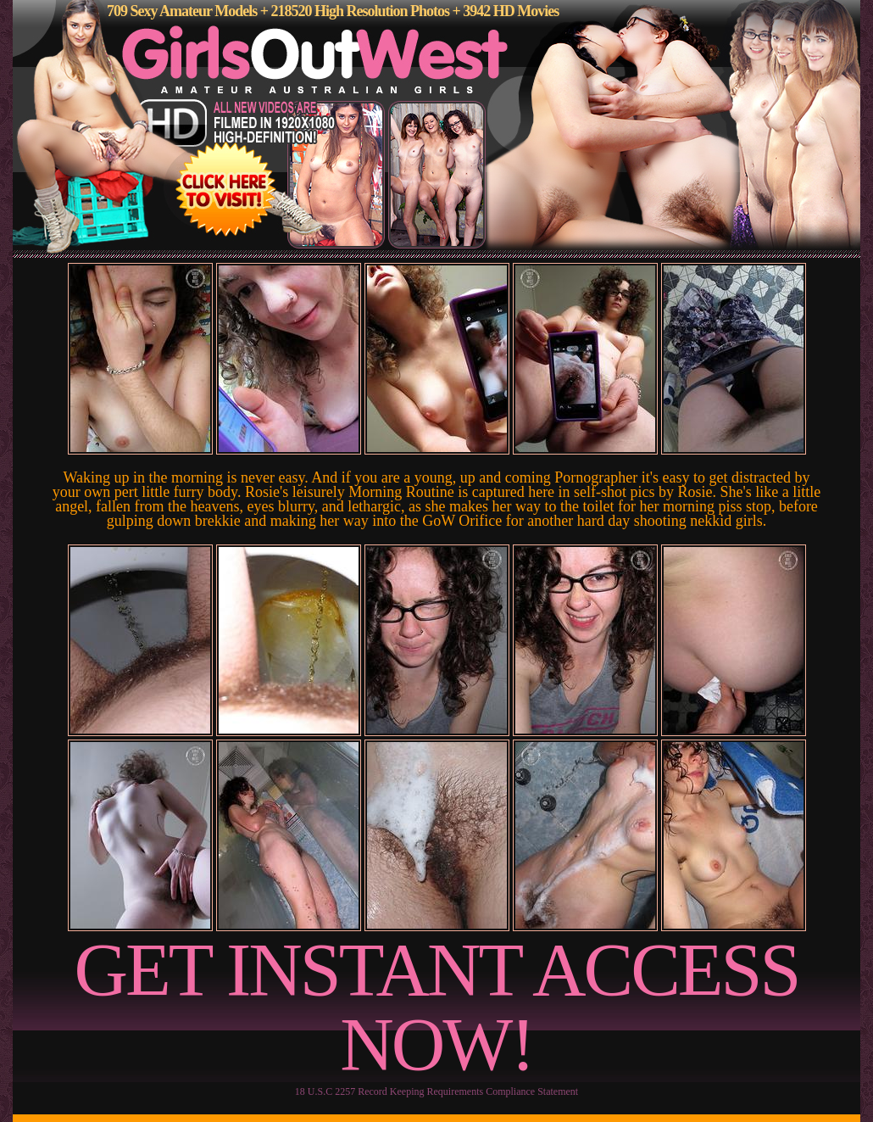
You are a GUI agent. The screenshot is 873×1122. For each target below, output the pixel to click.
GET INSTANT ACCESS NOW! (437, 1007)
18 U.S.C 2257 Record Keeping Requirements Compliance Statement (436, 1091)
